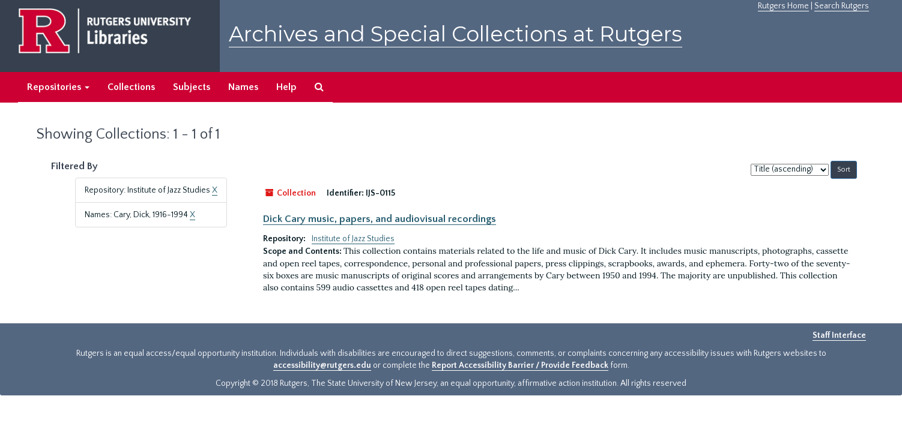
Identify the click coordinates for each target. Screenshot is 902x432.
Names (243, 87)
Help (286, 87)
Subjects (191, 87)
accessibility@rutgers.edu (322, 365)
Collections (131, 87)
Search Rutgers (841, 6)
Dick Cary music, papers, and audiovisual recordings (379, 219)
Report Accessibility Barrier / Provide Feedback (520, 365)
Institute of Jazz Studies (353, 239)
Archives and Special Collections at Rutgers (455, 34)
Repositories (58, 87)
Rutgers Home (783, 6)
